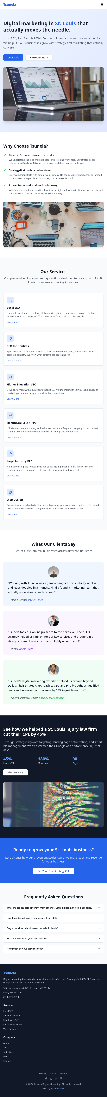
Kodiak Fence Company (52, 697)
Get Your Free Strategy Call (53, 871)
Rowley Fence (35, 599)
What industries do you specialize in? (53, 938)
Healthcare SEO (11, 1020)
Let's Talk (13, 57)
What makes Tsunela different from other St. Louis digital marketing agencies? (53, 907)
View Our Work (39, 57)
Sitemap (64, 1073)
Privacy (42, 1073)
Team (6, 1047)
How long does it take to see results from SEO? (53, 918)
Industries (8, 1052)
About (6, 1043)
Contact (7, 1061)
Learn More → (14, 322)
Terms (53, 1073)
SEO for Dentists (11, 1015)
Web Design (9, 1029)
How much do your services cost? (53, 948)
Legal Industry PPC (13, 1024)
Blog (5, 1056)
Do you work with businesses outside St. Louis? (53, 928)
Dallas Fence (26, 649)
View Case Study (15, 772)
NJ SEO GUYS (57, 1088)
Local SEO (8, 1011)
